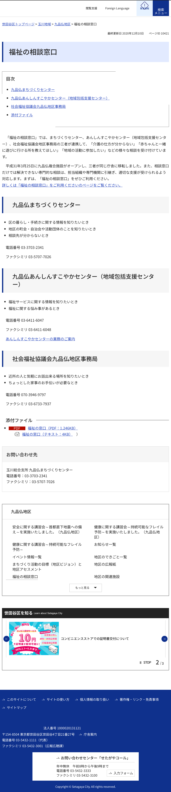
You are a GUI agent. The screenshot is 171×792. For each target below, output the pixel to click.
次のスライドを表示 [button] (167, 638)
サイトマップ (16, 707)
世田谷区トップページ (18, 23)
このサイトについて (21, 698)
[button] (89, 8)
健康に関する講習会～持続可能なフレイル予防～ (47, 546)
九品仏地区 (62, 23)
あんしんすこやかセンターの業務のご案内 (40, 338)
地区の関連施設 (107, 575)
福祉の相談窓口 (25, 575)
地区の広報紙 (105, 563)
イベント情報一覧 (27, 556)
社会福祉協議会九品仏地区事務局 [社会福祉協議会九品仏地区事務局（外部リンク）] (55, 358)
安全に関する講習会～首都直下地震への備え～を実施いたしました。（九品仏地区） (47, 529)
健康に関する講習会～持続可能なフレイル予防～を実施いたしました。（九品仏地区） (128, 531)
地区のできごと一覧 (110, 556)
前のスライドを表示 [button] (9, 638)
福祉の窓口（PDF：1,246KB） (53, 427)
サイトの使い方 (58, 698)
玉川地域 (44, 23)
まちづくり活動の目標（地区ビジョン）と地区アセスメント (47, 566)
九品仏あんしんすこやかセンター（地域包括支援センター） (83, 280)
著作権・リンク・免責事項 (139, 698)
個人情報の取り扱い (94, 698)
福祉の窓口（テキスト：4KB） (47, 433)
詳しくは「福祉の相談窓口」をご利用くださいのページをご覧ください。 (62, 184)
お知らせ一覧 (105, 543)
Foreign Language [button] (117, 8)
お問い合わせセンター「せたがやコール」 (95, 757)
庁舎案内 (90, 733)
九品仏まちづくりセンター (46, 204)
